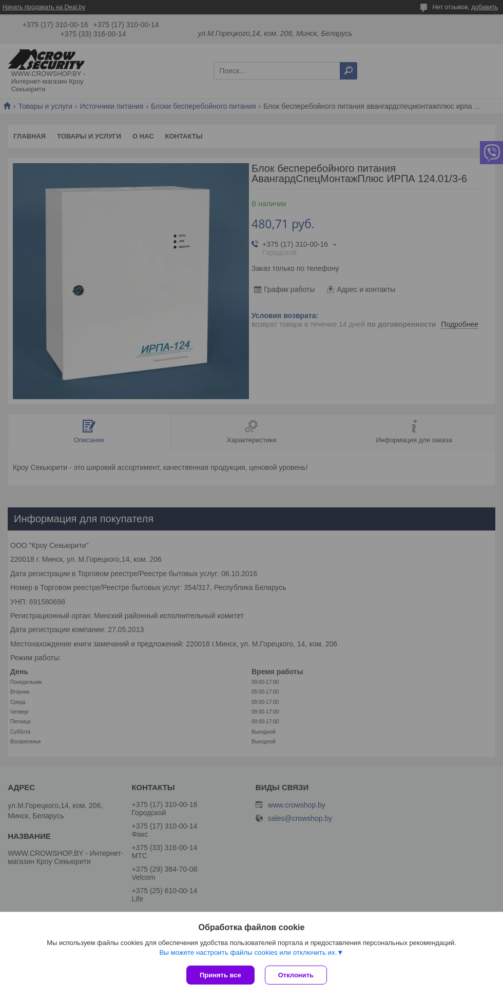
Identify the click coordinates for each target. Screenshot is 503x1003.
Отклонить (296, 975)
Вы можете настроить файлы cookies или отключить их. (248, 952)
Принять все (220, 975)
